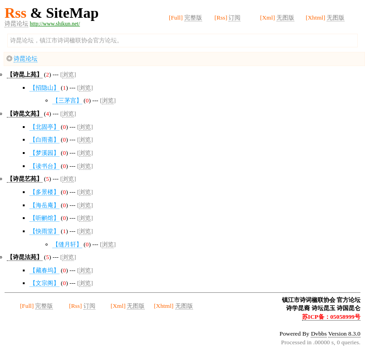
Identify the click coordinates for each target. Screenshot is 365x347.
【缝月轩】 (67, 244)
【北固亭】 (44, 126)
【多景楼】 (44, 192)
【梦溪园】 (44, 152)
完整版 (193, 17)
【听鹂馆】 (44, 217)
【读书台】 (44, 166)
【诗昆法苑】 (24, 257)
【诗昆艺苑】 (24, 178)
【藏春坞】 (44, 270)
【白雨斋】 (44, 139)
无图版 (285, 17)
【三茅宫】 (67, 100)
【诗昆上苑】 (24, 74)
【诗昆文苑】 (24, 113)
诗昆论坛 (16, 23)
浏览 (68, 74)
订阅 (234, 17)
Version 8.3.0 (344, 333)
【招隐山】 (44, 87)
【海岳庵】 (44, 205)
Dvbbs (319, 333)
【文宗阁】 (44, 283)
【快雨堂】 (44, 231)
